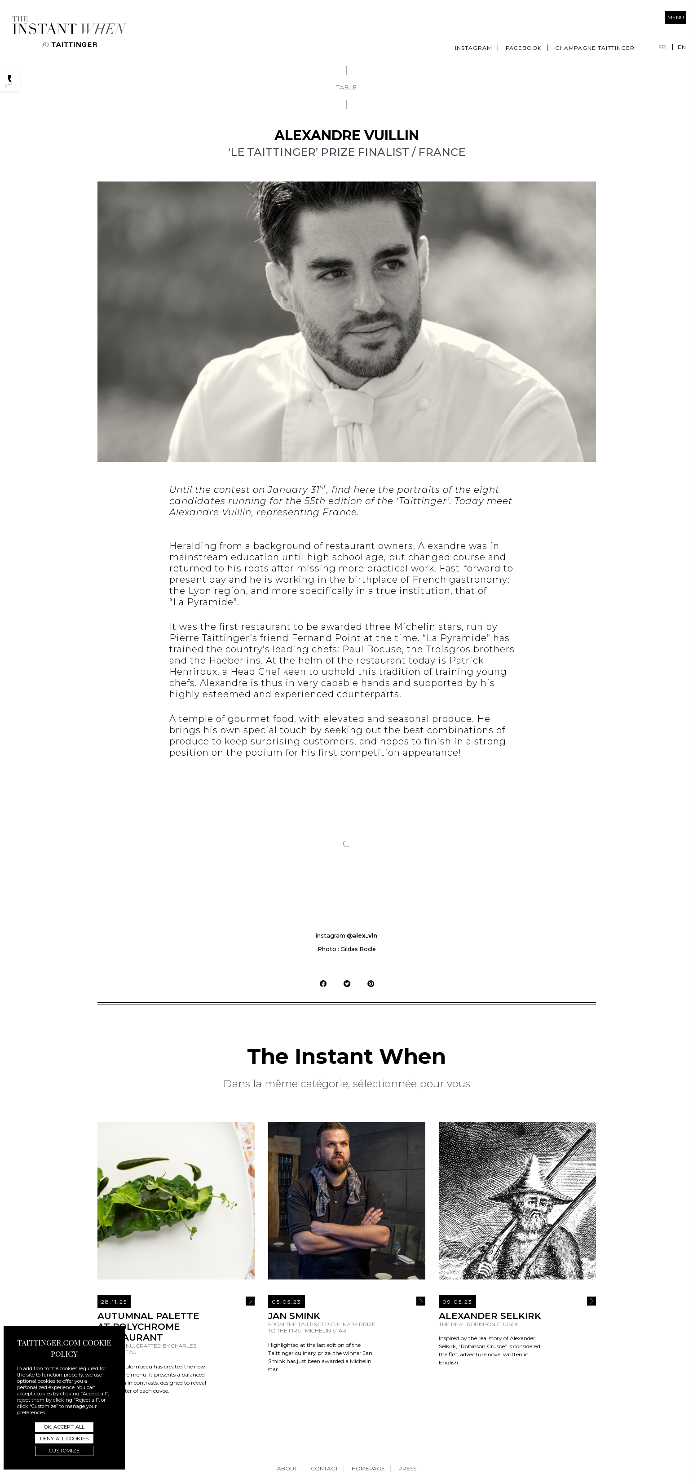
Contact (324, 1468)
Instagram (473, 47)
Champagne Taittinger (595, 47)
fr (662, 47)
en (682, 47)
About (287, 1468)
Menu (675, 17)
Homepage (368, 1468)
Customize (64, 1451)
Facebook (524, 47)
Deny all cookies (64, 1438)
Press (407, 1468)
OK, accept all (64, 1427)
